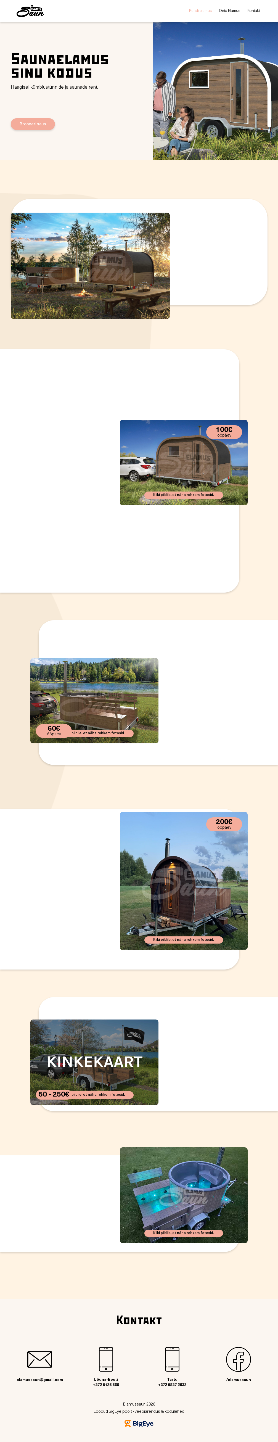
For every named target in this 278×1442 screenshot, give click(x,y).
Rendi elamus (200, 11)
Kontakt (253, 11)
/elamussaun (238, 1364)
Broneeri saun (33, 124)
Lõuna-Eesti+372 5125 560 (106, 1367)
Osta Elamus (229, 11)
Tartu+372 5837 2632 (172, 1367)
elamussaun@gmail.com (40, 1364)
